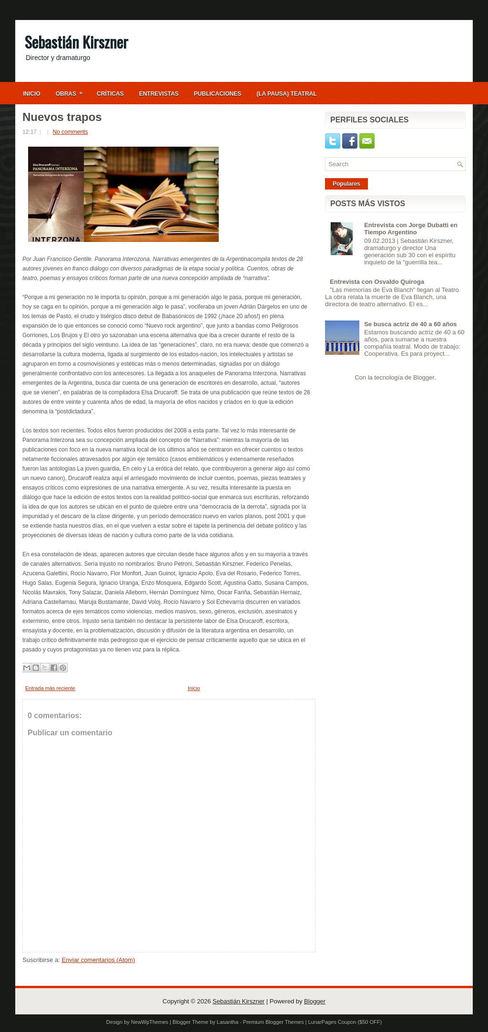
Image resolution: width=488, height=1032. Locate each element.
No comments (70, 132)
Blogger (423, 377)
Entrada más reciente (50, 688)
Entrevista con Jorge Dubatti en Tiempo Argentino (411, 228)
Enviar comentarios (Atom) (98, 959)
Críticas (110, 93)
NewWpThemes (149, 1022)
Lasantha (227, 1022)
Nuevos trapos (62, 117)
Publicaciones (217, 93)
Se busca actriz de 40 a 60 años (410, 324)
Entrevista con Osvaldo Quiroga (377, 281)
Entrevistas (159, 93)
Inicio (32, 93)
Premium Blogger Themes (273, 1022)
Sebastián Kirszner (76, 41)
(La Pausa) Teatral (286, 93)
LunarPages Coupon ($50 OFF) (345, 1022)
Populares (346, 183)
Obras (72, 91)
